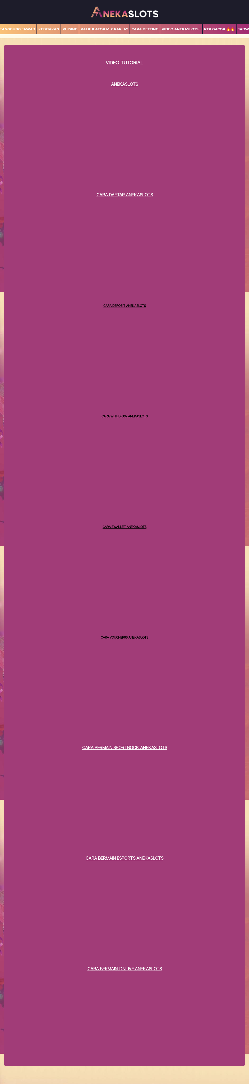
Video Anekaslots (180, 29)
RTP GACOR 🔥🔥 (219, 29)
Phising (69, 29)
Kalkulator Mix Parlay (104, 29)
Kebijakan (48, 29)
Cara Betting (144, 29)
